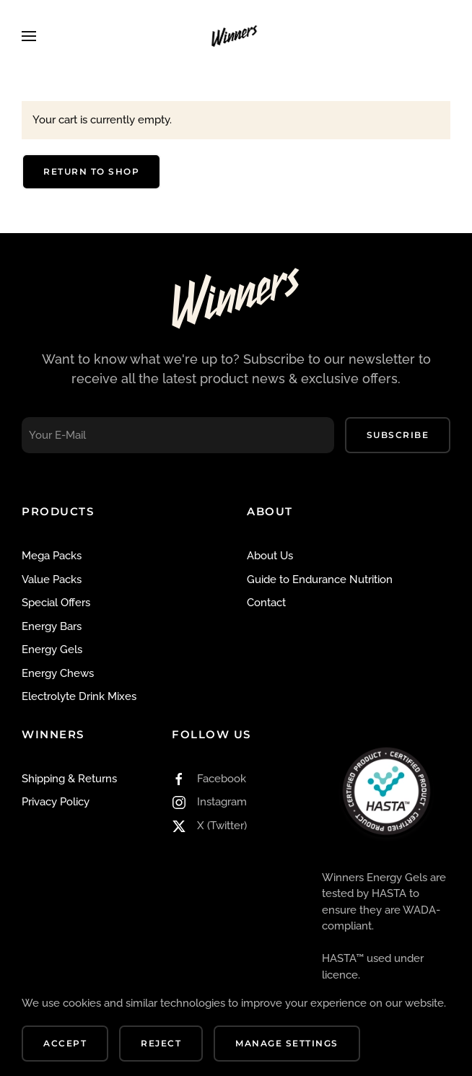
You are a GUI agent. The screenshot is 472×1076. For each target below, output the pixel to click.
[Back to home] (236, 36)
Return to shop (91, 171)
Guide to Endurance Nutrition (320, 579)
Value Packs (52, 579)
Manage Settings (286, 1043)
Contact (266, 602)
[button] (29, 36)
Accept (65, 1043)
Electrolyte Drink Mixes (79, 696)
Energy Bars (52, 626)
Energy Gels (52, 649)
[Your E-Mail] (178, 435)
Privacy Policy (55, 801)
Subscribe (398, 434)
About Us (270, 555)
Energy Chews (58, 673)
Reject (161, 1043)
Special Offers (56, 602)
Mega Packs (52, 555)
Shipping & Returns (69, 778)
